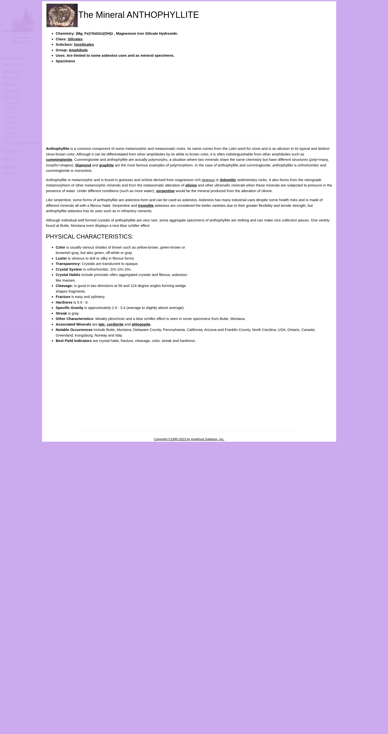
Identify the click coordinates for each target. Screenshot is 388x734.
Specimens (65, 61)
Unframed (11, 90)
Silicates (75, 39)
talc (101, 324)
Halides (10, 112)
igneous (208, 180)
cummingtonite (59, 159)
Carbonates (13, 102)
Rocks (8, 158)
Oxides (9, 117)
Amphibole (78, 50)
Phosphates (13, 122)
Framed (9, 84)
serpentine (165, 191)
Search (9, 166)
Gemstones (13, 71)
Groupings (11, 57)
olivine (191, 185)
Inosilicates (84, 44)
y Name (12, 78)
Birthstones (13, 65)
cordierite (115, 324)
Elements (11, 107)
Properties (12, 151)
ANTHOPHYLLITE (367, 155)
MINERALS (20, 42)
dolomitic (228, 180)
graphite (106, 165)
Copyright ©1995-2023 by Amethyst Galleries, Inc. (189, 439)
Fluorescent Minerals (21, 143)
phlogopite (141, 324)
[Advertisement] (189, 101)
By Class (10, 97)
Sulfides (10, 137)
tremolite (145, 205)
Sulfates (10, 132)
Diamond (83, 165)
